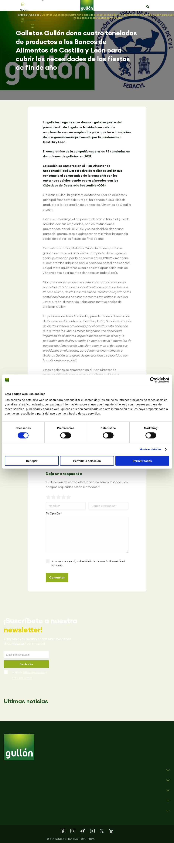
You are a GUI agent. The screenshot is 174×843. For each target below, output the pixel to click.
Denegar (31, 460)
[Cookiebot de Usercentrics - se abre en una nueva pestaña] (152, 380)
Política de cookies (22, 677)
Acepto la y (29, 675)
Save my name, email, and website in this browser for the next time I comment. (88, 563)
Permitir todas (142, 460)
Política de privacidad (33, 672)
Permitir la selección (87, 460)
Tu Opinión (54, 513)
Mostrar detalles (150, 449)
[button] (147, 6)
